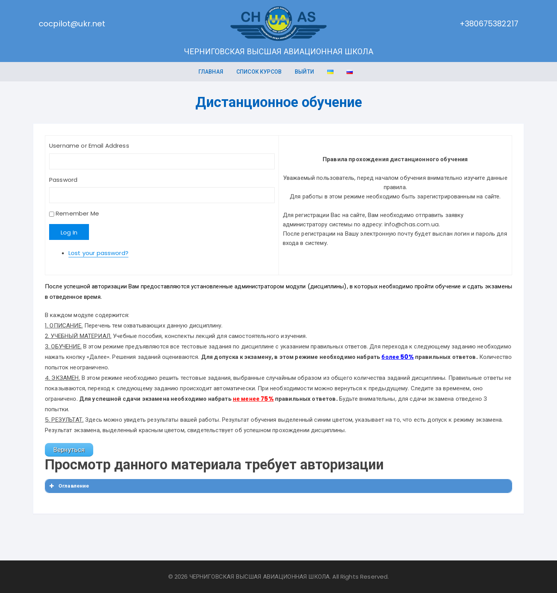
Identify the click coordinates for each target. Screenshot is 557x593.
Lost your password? (98, 253)
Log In (69, 232)
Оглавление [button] (68, 486)
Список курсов (259, 72)
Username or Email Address (89, 145)
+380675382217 (489, 23)
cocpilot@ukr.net (72, 23)
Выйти (304, 72)
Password (63, 180)
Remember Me (77, 213)
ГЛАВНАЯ (210, 72)
